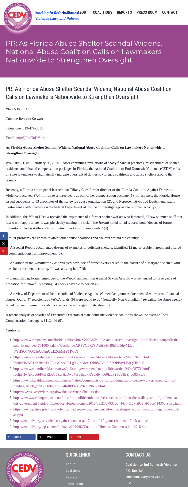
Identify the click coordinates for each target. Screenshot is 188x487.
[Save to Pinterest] (84, 437)
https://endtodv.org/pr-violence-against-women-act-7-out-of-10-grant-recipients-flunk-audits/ (80, 421)
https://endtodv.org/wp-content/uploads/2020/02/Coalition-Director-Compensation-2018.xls (79, 427)
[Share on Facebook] (21, 437)
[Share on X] (52, 437)
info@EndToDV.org (30, 138)
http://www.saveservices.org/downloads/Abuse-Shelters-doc (56, 392)
